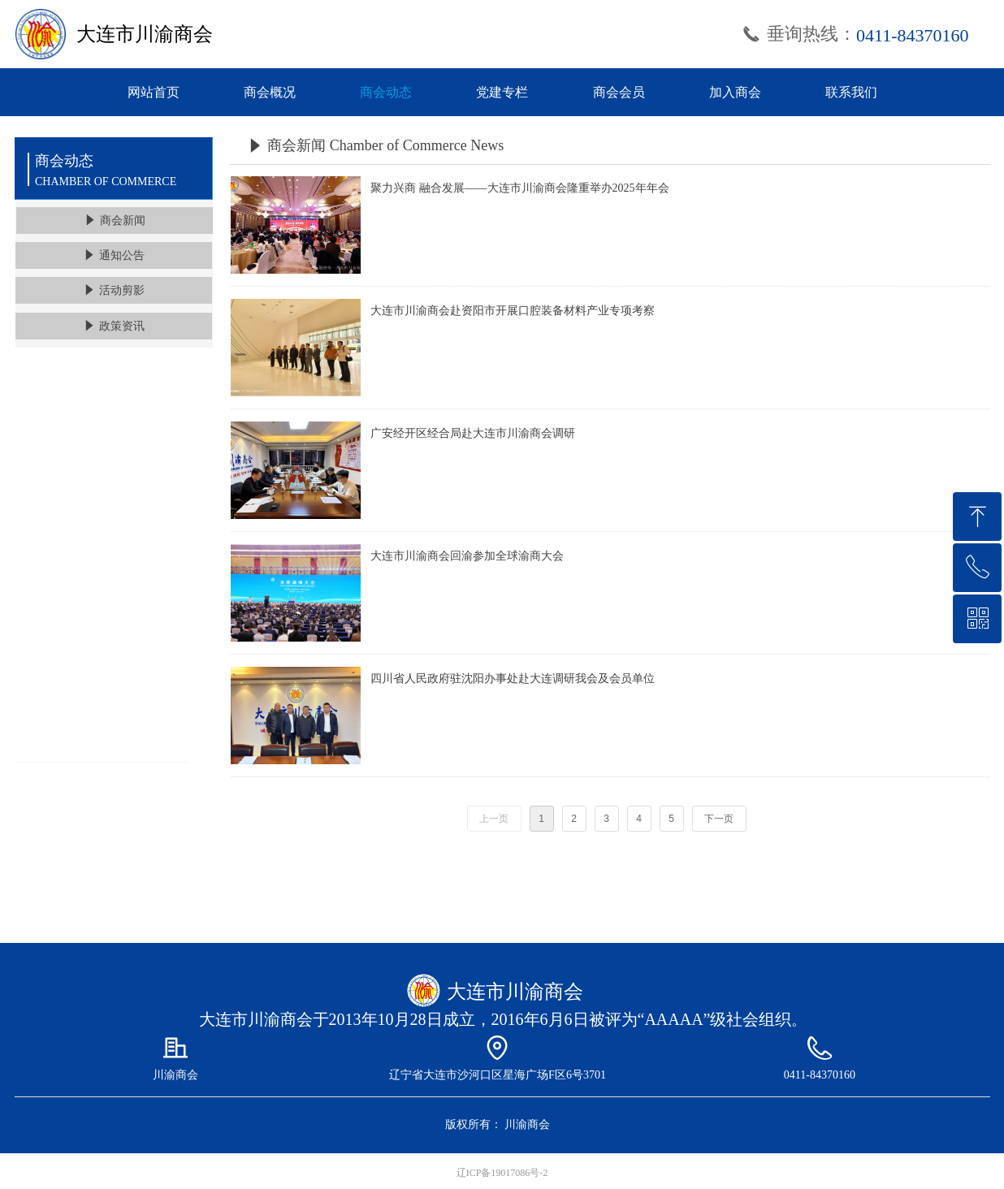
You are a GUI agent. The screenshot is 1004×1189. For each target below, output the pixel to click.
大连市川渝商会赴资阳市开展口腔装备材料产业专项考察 (512, 311)
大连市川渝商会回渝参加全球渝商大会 (467, 556)
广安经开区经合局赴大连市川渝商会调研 (472, 433)
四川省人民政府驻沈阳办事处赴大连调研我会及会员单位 (512, 678)
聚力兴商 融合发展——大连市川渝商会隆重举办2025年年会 (519, 188)
